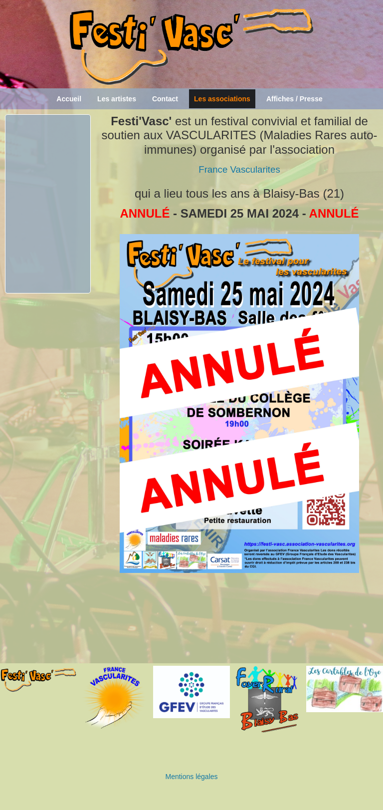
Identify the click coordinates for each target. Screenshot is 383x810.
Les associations (222, 99)
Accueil (68, 99)
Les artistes (116, 99)
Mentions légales (191, 777)
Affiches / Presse (294, 99)
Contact (165, 99)
